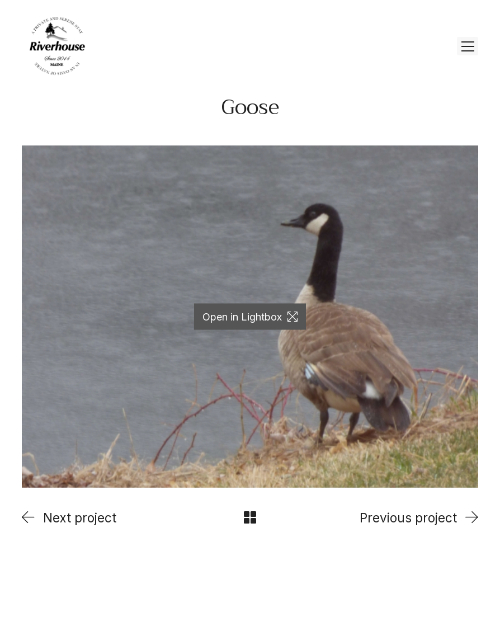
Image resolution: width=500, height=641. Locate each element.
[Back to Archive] (250, 517)
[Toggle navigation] (467, 46)
